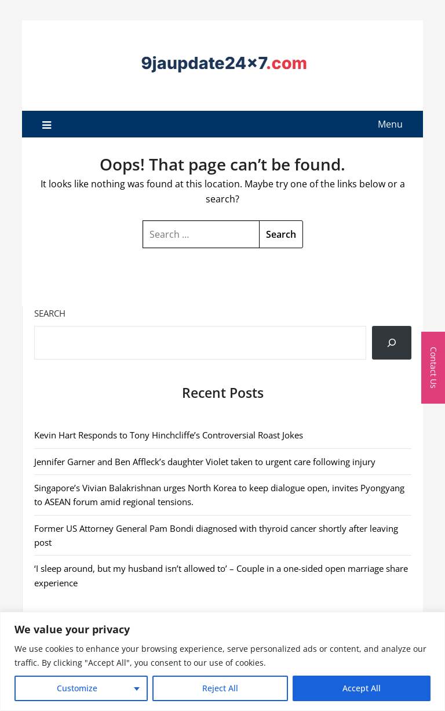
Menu (390, 124)
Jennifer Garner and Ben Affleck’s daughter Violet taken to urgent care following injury (204, 461)
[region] (222, 661)
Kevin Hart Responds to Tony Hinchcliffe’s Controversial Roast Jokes (168, 435)
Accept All (361, 688)
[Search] (391, 343)
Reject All (220, 688)
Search (49, 313)
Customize (77, 688)
